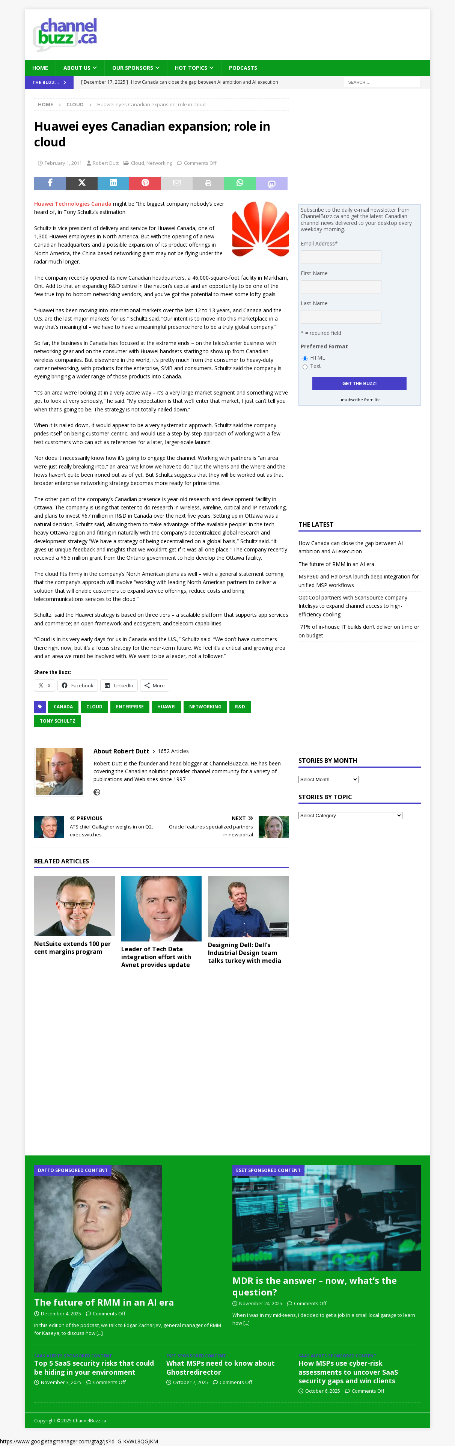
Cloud (137, 163)
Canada (63, 706)
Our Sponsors (132, 67)
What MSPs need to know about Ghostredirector (220, 1367)
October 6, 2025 (322, 1390)
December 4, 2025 (61, 1313)
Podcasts (243, 67)
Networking (159, 163)
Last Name (314, 303)
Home (40, 67)
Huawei (166, 706)
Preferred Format (324, 346)
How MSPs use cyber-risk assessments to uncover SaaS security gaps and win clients (348, 1372)
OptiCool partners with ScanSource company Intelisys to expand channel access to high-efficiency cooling (352, 606)
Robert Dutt (106, 163)
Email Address (319, 243)
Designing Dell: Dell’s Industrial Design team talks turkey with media (244, 953)
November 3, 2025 (61, 1382)
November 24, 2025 (260, 1303)
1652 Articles (173, 751)
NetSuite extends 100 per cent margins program (72, 948)
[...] (99, 1333)
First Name (314, 273)
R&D (240, 706)
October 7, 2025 (190, 1382)
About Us (76, 67)
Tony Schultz (57, 721)
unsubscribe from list (359, 399)
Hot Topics (191, 67)
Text (315, 365)
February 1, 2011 (63, 163)
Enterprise (130, 706)
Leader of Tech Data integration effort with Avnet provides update (156, 957)
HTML (317, 357)
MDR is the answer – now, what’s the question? (314, 1286)
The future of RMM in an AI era (336, 564)
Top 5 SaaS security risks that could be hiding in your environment (94, 1367)
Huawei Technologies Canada (72, 203)
